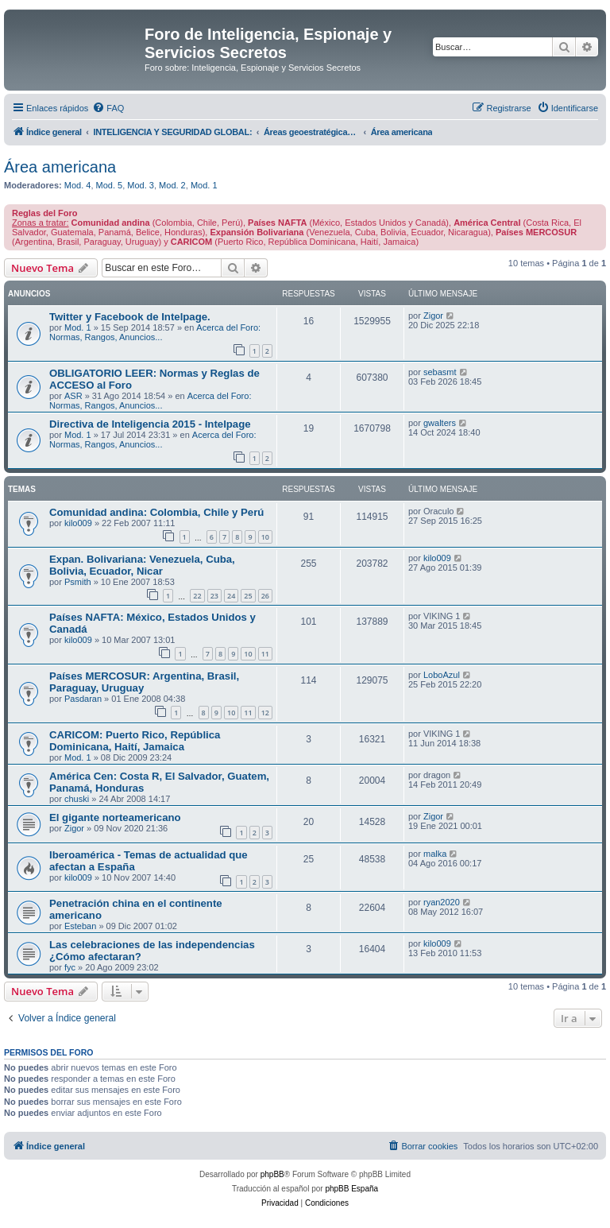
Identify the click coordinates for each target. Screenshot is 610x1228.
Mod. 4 (77, 185)
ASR (73, 396)
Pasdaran (83, 698)
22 (197, 596)
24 (231, 596)
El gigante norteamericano (115, 817)
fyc (69, 967)
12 (265, 712)
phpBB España (351, 1188)
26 (265, 596)
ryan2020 (441, 902)
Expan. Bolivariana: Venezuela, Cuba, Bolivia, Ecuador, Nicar (142, 565)
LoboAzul (441, 675)
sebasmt (440, 372)
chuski (76, 799)
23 (214, 596)
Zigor (433, 315)
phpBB (272, 1174)
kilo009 (78, 523)
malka (434, 853)
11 (265, 654)
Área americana (60, 167)
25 (248, 596)
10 (265, 537)
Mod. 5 (109, 185)
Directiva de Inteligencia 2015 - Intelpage (150, 424)
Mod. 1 (204, 185)
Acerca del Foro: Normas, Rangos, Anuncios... (155, 332)
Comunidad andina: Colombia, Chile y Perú (156, 512)
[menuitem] (108, 108)
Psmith (77, 582)
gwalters (439, 423)
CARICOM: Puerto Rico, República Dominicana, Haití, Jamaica (134, 741)
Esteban (80, 926)
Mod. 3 (140, 185)
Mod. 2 (172, 185)
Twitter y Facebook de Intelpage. (129, 317)
